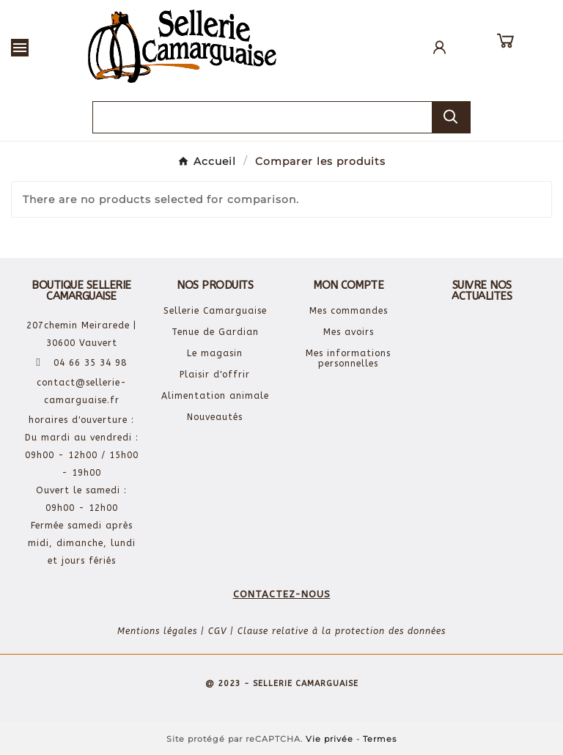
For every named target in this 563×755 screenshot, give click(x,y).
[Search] (451, 117)
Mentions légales (157, 631)
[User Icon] (439, 47)
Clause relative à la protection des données (342, 631)
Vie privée (329, 739)
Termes (380, 739)
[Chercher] (263, 117)
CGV (217, 631)
